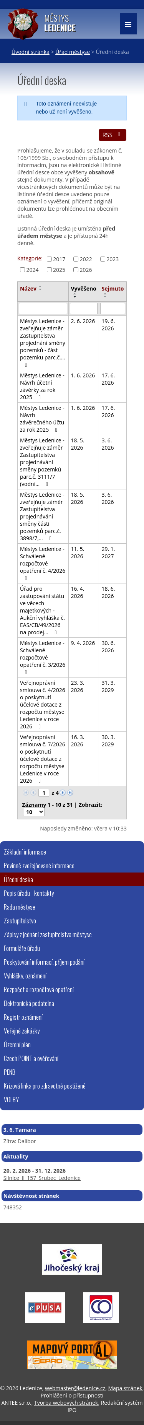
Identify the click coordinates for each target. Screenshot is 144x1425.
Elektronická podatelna (29, 1003)
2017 (59, 259)
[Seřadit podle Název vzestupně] (40, 286)
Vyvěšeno (83, 288)
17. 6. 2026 (108, 379)
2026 (86, 269)
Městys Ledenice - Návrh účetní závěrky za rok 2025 (42, 386)
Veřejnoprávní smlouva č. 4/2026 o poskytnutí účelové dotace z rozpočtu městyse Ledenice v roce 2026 (42, 704)
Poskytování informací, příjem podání (44, 962)
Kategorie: (30, 258)
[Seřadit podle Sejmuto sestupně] (105, 296)
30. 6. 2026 (108, 646)
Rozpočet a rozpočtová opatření (39, 989)
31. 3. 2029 (108, 686)
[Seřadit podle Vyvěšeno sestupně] (75, 296)
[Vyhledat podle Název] (43, 308)
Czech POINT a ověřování (31, 1058)
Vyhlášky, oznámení (25, 975)
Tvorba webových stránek (66, 1402)
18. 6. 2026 (108, 592)
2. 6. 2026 (83, 321)
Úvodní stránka (31, 51)
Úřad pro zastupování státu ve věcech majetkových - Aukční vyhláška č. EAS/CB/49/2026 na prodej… (42, 610)
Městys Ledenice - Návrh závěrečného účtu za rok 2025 (42, 418)
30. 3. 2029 (108, 740)
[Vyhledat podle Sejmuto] (112, 308)
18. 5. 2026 (77, 444)
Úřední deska (18, 879)
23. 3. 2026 (77, 686)
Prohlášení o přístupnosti (72, 1395)
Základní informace (25, 851)
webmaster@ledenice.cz (75, 1388)
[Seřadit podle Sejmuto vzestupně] (105, 293)
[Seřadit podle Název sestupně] (40, 289)
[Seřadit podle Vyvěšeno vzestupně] (75, 293)
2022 (86, 259)
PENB (9, 1072)
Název (28, 288)
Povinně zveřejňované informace (39, 865)
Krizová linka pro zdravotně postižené (45, 1085)
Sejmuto (112, 288)
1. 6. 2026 (83, 375)
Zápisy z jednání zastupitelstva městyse (48, 934)
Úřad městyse (72, 51)
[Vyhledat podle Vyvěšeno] (84, 308)
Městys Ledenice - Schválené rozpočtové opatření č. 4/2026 (42, 563)
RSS (112, 135)
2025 (59, 269)
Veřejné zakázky (22, 1030)
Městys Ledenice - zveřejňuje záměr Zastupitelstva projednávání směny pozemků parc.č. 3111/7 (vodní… (42, 462)
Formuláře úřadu (22, 948)
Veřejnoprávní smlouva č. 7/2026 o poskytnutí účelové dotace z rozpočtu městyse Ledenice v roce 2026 (42, 758)
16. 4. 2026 (77, 592)
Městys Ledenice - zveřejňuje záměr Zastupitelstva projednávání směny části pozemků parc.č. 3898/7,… (42, 516)
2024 (32, 269)
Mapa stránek (125, 1388)
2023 (112, 259)
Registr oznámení (23, 1017)
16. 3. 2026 (77, 740)
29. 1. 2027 (108, 552)
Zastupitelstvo (20, 920)
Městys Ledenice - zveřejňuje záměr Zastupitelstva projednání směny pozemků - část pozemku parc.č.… (42, 342)
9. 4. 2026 (83, 643)
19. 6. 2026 (108, 324)
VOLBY (11, 1099)
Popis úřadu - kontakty (29, 893)
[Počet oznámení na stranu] (34, 812)
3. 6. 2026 (107, 444)
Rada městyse (19, 907)
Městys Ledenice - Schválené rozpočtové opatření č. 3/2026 (42, 657)
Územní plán (17, 1044)
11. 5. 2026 (77, 552)
